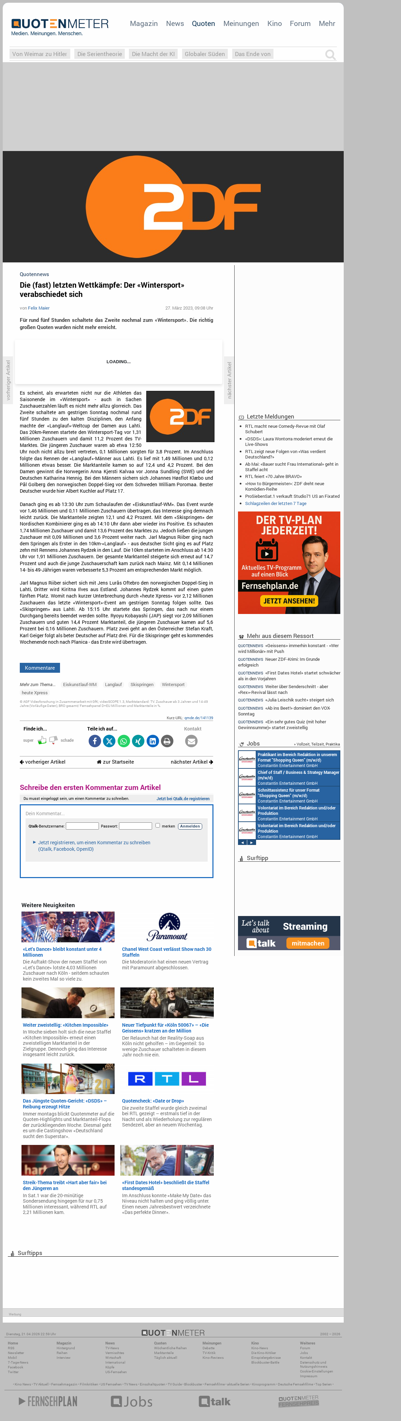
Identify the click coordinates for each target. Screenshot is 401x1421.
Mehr (327, 23)
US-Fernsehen (116, 1372)
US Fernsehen (111, 1384)
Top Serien (323, 1384)
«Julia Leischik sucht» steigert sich (286, 700)
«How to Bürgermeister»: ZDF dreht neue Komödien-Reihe (284, 486)
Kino (274, 23)
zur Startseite (115, 762)
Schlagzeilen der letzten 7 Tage (276, 503)
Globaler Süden (205, 54)
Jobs (304, 1353)
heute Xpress (35, 692)
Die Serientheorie (99, 54)
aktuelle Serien (238, 1384)
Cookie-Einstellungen (316, 1371)
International (115, 1362)
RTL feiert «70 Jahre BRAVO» (273, 476)
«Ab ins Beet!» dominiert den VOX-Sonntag (284, 710)
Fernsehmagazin (64, 1384)
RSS (11, 1348)
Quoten (203, 23)
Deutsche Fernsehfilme (295, 1384)
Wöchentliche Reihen (170, 1348)
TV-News (112, 1348)
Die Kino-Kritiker (263, 1353)
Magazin (144, 23)
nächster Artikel (192, 762)
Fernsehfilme (215, 1384)
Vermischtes (114, 1353)
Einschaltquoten (152, 1384)
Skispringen (142, 684)
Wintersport (173, 684)
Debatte (208, 1348)
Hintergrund (66, 1348)
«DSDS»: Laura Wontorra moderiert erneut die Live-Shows (289, 441)
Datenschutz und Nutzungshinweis (313, 1364)
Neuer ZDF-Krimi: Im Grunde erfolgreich (279, 662)
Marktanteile (164, 1353)
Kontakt (306, 1357)
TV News (130, 1384)
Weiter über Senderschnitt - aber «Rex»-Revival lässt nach (283, 689)
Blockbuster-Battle (265, 1362)
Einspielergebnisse (266, 1357)
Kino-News (259, 1348)
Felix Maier (38, 308)
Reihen (62, 1353)
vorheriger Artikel (42, 762)
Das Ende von (253, 54)
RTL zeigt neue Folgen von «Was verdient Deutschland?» (285, 454)
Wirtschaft (113, 1357)
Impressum (308, 1376)
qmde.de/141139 (198, 717)
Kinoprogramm (264, 1384)
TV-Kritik (209, 1353)
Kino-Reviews (213, 1357)
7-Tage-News (18, 1362)
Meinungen (241, 23)
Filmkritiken (89, 1384)
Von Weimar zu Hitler (39, 54)
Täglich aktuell (165, 1357)
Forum (300, 23)
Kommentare (40, 667)
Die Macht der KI (153, 54)
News (175, 23)
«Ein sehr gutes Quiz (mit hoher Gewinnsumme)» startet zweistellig (282, 724)
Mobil (12, 1357)
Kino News (23, 1384)
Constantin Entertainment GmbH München (288, 759)
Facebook (15, 1367)
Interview (64, 1357)
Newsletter (16, 1353)
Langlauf (113, 684)
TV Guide (175, 1384)
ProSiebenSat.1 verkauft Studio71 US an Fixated (292, 496)
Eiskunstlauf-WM (79, 684)
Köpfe (109, 1367)
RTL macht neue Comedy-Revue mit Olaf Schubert (285, 429)
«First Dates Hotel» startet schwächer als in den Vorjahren (289, 675)
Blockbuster (193, 1384)
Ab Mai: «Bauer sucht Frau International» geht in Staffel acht (291, 467)
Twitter (13, 1372)
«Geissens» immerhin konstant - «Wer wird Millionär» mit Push (288, 648)
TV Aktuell (41, 1384)
